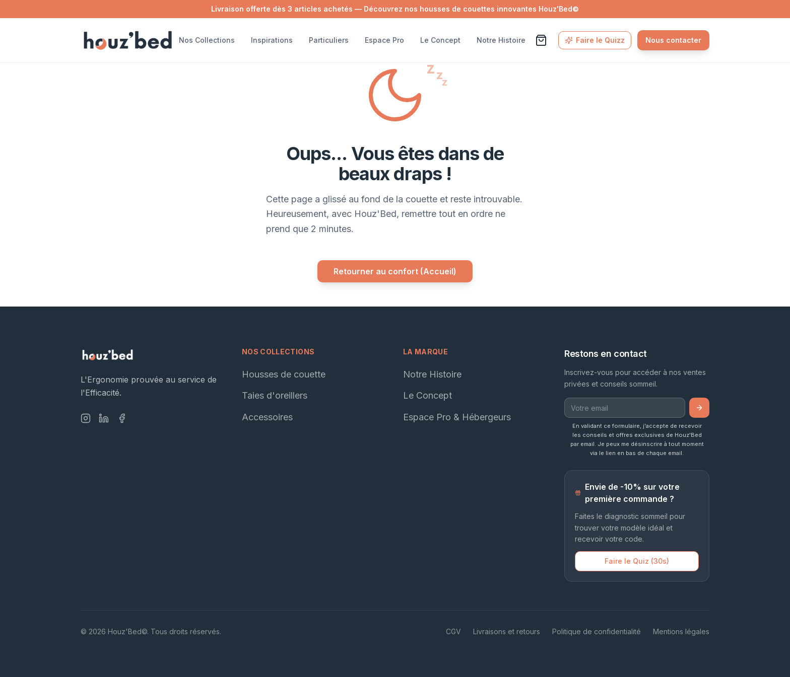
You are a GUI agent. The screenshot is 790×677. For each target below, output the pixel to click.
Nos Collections (207, 40)
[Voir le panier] (541, 40)
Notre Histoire (501, 40)
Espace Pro (384, 40)
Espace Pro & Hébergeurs (457, 417)
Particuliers (329, 40)
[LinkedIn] (104, 418)
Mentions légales (681, 631)
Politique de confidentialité (596, 631)
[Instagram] (86, 418)
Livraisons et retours (506, 631)
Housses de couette (283, 374)
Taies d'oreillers (274, 395)
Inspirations (272, 40)
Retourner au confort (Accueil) (395, 271)
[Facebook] (122, 418)
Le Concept (440, 40)
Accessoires (267, 417)
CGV (453, 631)
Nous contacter (673, 40)
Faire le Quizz (595, 40)
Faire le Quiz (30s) (637, 561)
